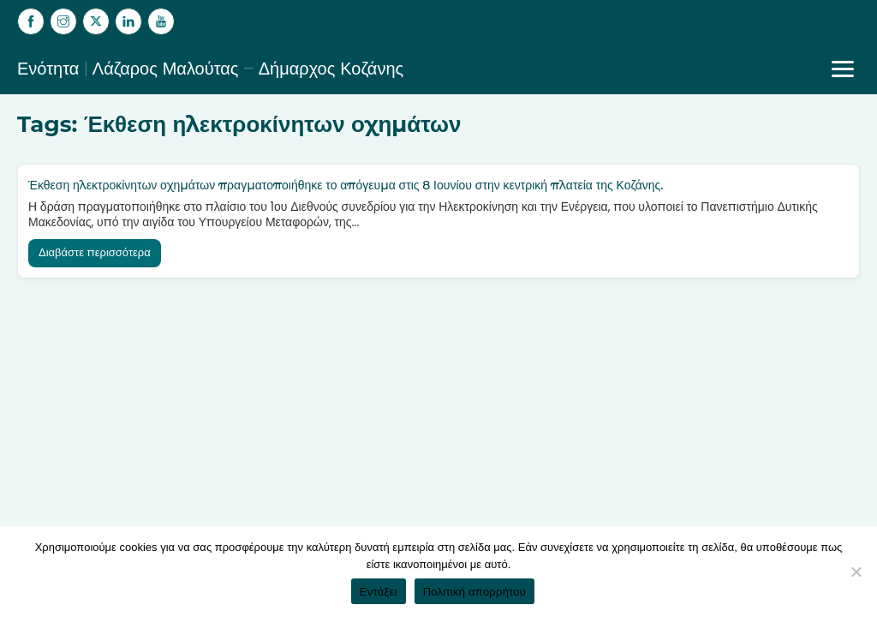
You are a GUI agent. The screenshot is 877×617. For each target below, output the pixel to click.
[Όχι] (855, 571)
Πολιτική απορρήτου (474, 591)
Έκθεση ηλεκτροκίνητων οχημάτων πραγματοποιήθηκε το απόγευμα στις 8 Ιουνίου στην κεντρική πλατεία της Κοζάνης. (346, 185)
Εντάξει (378, 591)
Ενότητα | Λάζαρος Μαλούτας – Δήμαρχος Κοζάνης (210, 69)
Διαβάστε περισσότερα (95, 252)
